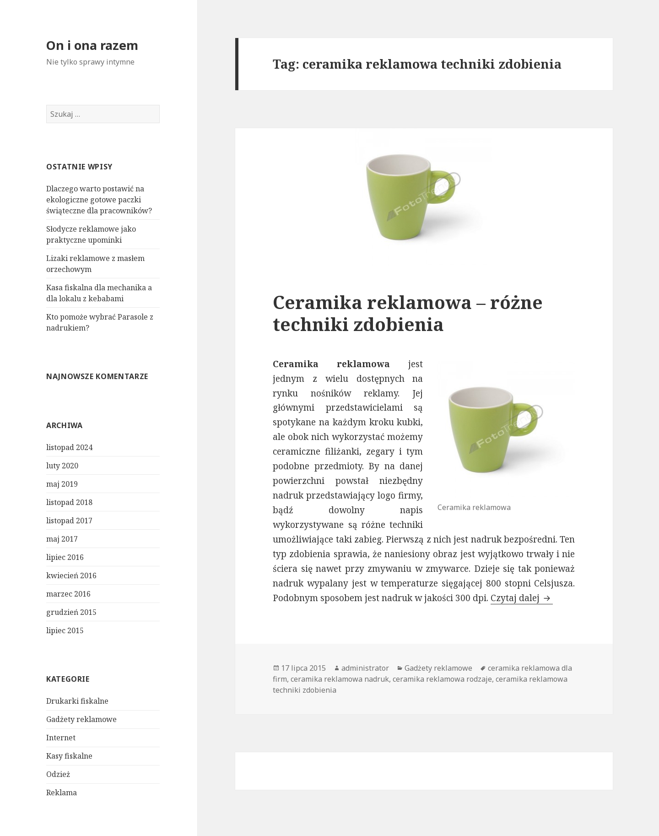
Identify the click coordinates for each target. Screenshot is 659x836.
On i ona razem (92, 45)
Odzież (58, 774)
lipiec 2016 (65, 557)
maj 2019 (62, 484)
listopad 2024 (69, 447)
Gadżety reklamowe (81, 719)
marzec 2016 (68, 594)
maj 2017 (62, 539)
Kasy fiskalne (69, 756)
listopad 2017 (69, 521)
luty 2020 (62, 466)
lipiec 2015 (65, 630)
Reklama (61, 792)
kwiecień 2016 (71, 575)
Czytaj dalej (522, 598)
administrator (365, 668)
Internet (61, 738)
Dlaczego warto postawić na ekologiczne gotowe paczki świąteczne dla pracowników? (99, 200)
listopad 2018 (69, 502)
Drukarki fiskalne (77, 701)
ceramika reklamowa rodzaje (442, 679)
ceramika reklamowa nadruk (340, 679)
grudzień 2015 (71, 612)
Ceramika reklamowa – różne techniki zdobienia (408, 313)
